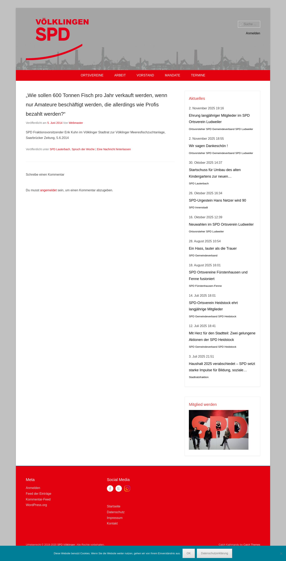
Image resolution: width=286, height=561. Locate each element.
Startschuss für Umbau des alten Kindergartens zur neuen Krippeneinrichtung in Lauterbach (215, 174)
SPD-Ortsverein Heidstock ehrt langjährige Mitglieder (213, 306)
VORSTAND (145, 75)
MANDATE (172, 75)
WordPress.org (36, 505)
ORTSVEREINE (92, 75)
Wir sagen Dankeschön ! (208, 146)
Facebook (110, 488)
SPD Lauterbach (60, 149)
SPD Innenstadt (198, 207)
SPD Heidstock (227, 316)
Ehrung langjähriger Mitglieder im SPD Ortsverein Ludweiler (219, 119)
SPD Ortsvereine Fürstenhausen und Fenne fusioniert (218, 275)
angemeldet (48, 190)
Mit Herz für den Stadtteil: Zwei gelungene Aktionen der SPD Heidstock (222, 336)
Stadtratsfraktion (199, 377)
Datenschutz (116, 512)
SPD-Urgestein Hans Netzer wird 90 (217, 200)
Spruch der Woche (83, 149)
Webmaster (76, 122)
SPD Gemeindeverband (220, 129)
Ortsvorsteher (197, 129)
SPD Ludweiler (244, 129)
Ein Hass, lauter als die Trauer (213, 248)
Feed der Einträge (38, 493)
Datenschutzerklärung (214, 553)
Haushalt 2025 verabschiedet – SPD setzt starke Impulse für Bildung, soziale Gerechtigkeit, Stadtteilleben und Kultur (222, 367)
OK (189, 553)
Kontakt (112, 523)
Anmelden (253, 33)
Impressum (115, 518)
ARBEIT (120, 75)
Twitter (118, 488)
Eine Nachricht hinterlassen (114, 149)
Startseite (113, 506)
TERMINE (198, 75)
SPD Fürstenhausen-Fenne (205, 285)
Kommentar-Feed (38, 499)
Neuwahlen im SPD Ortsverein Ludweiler (221, 224)
